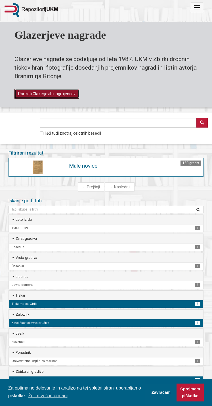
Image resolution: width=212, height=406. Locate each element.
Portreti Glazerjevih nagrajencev (46, 93)
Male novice (83, 166)
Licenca (22, 276)
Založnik (22, 314)
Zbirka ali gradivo (30, 371)
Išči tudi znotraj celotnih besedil (70, 133)
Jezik (20, 333)
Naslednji (119, 187)
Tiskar (20, 295)
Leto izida (24, 219)
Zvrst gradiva (26, 238)
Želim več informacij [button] (48, 395)
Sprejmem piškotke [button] (190, 392)
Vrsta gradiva (26, 257)
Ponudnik (23, 352)
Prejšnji (91, 187)
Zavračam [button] (161, 392)
